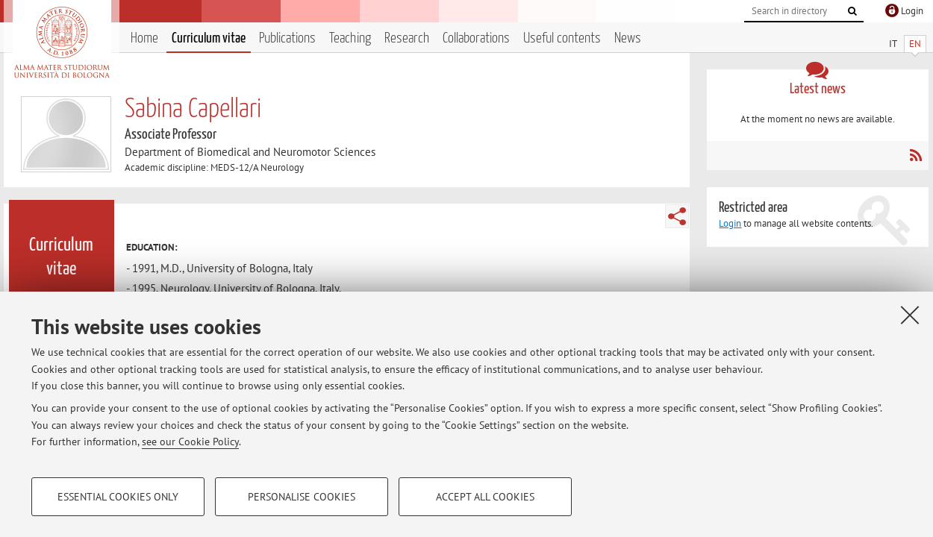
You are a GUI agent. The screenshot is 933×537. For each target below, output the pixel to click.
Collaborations (476, 38)
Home (144, 38)
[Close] (910, 315)
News (627, 38)
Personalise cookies (301, 496)
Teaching (350, 38)
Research (406, 38)
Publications (287, 38)
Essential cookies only (117, 496)
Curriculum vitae (209, 38)
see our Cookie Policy (190, 441)
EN (915, 43)
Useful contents (562, 38)
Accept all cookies (485, 496)
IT (893, 43)
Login (730, 223)
